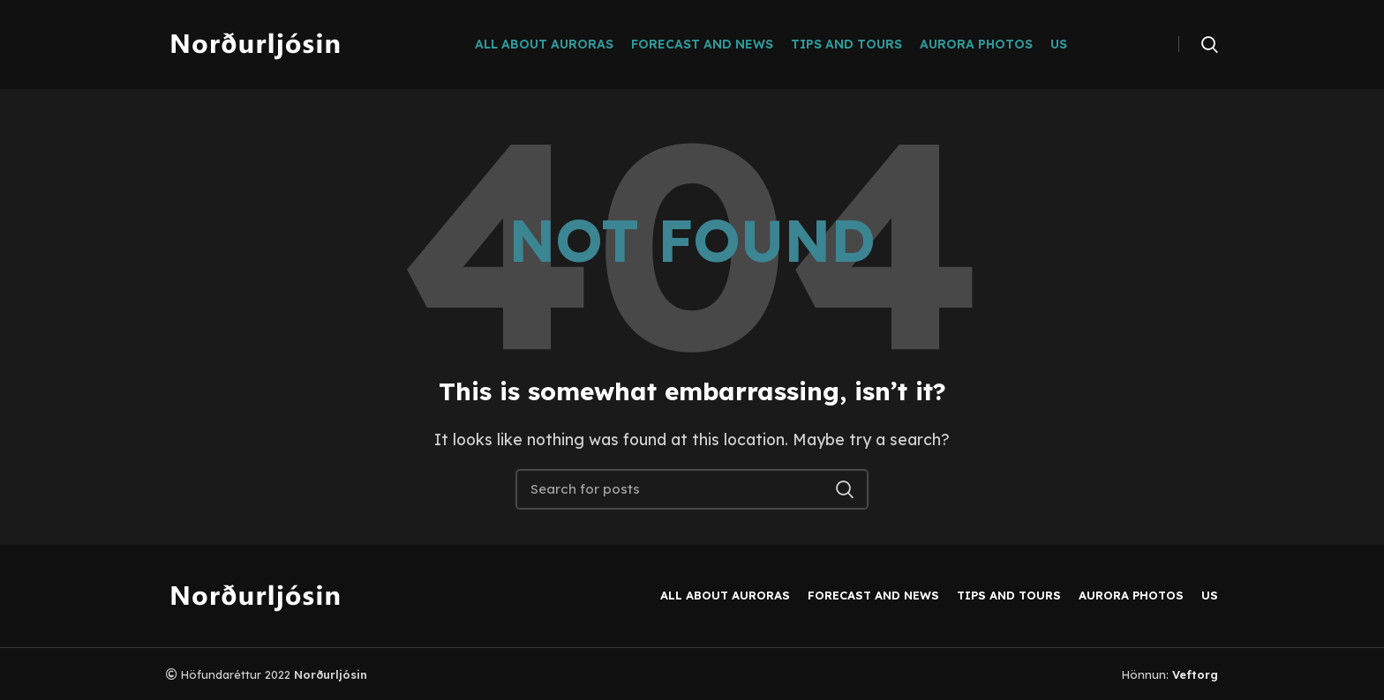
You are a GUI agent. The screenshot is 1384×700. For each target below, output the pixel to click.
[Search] (1209, 44)
